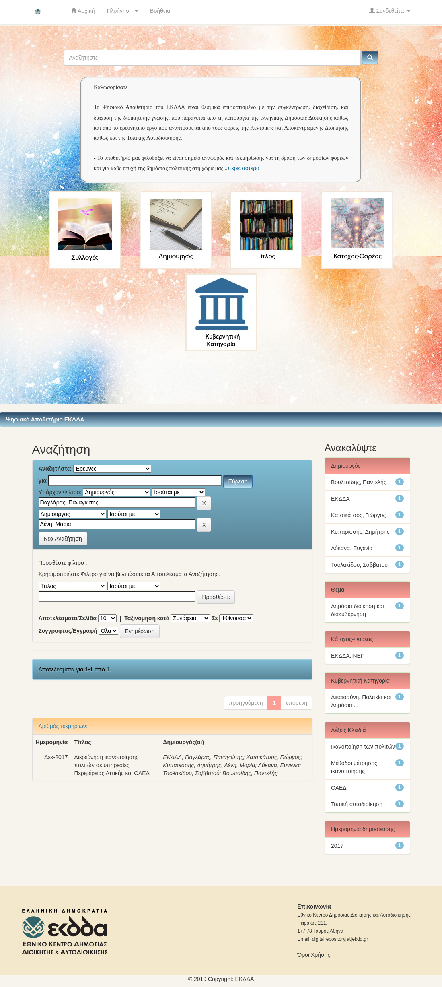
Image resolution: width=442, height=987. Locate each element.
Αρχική (83, 10)
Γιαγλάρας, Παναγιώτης (214, 757)
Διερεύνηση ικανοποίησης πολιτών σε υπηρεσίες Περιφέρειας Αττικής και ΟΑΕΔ (112, 765)
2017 (337, 845)
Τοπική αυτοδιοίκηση (356, 804)
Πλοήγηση (122, 11)
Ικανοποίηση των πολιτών (363, 746)
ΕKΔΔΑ (244, 979)
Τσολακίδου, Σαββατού (191, 773)
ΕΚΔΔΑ (172, 757)
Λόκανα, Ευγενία (279, 765)
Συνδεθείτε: (389, 10)
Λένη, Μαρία (239, 765)
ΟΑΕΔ (339, 788)
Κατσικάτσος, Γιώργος (273, 757)
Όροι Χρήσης (313, 955)
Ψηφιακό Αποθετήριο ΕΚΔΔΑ (45, 419)
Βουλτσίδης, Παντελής (249, 773)
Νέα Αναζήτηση (63, 538)
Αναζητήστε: (55, 468)
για (43, 480)
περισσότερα (244, 168)
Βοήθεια (160, 11)
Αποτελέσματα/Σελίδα (68, 618)
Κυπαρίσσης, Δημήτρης (192, 765)
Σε (215, 618)
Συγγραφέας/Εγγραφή (68, 631)
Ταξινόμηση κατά (146, 618)
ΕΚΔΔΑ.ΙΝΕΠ (348, 655)
